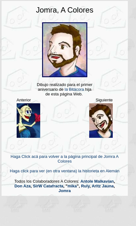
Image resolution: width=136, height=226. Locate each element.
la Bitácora (74, 89)
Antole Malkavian (97, 181)
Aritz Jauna (103, 186)
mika (72, 186)
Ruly (85, 186)
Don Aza (22, 186)
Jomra (64, 190)
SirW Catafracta (48, 186)
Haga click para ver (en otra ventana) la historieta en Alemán (64, 171)
